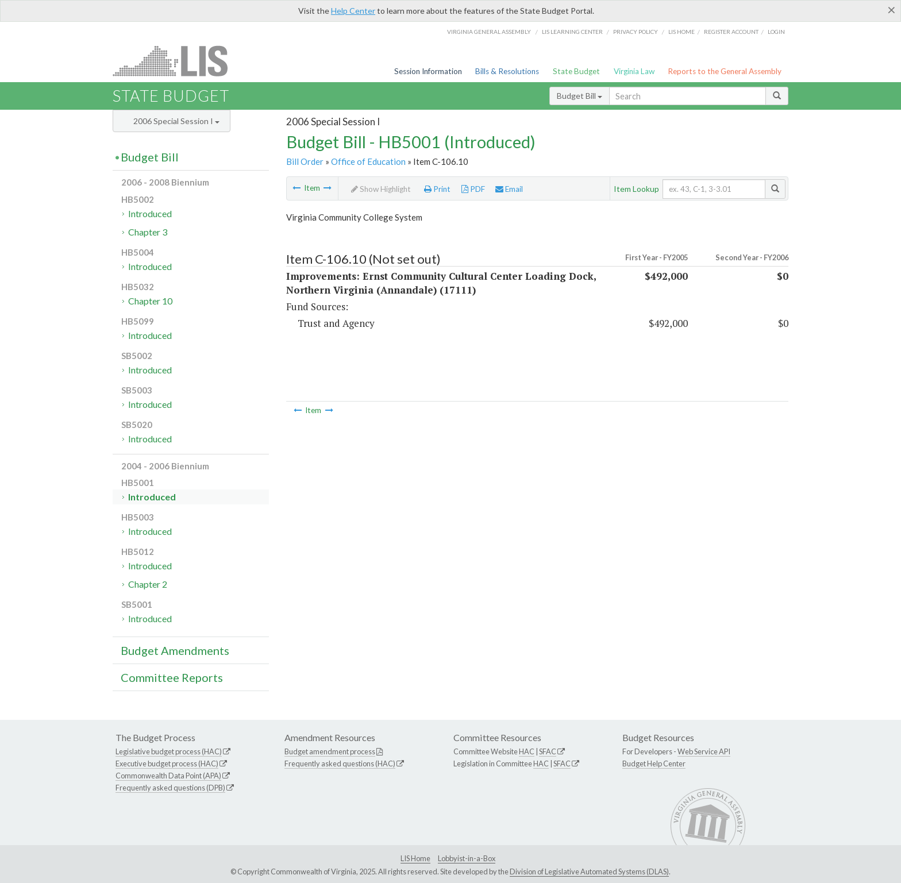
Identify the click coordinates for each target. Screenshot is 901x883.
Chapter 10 (150, 300)
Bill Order (305, 161)
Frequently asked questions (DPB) (170, 787)
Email (509, 189)
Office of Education (368, 161)
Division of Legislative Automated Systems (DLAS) (589, 871)
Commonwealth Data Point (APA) (168, 775)
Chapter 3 (147, 231)
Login (776, 31)
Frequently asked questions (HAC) (339, 763)
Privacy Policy (635, 31)
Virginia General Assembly (489, 31)
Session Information (428, 71)
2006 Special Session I (176, 121)
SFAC (547, 751)
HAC (526, 751)
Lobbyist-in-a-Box (466, 858)
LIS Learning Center (572, 31)
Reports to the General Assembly (724, 71)
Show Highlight (381, 189)
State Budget (576, 71)
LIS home (681, 31)
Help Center (353, 11)
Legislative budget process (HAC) (168, 751)
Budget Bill (579, 96)
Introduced (150, 213)
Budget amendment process (329, 751)
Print (437, 189)
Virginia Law (634, 71)
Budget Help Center (654, 763)
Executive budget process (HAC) (166, 763)
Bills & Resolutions (507, 71)
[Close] (891, 9)
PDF (473, 189)
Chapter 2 (147, 584)
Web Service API (703, 751)
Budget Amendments (175, 650)
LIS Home (415, 858)
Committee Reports (172, 677)
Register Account (731, 31)
